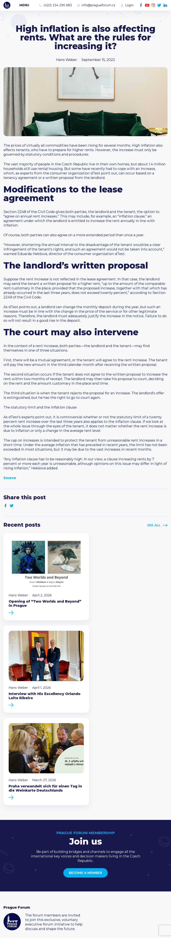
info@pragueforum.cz (98, 5)
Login (129, 5)
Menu (24, 5)
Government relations (22, 890)
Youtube (147, 5)
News (8, 868)
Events (9, 873)
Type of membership (77, 873)
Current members (74, 868)
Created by (85, 931)
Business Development (23, 884)
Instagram (153, 5)
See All (154, 525)
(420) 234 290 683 (58, 5)
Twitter (159, 5)
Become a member (85, 772)
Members (11, 879)
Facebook (141, 5)
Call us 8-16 (124, 868)
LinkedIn (165, 5)
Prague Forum (6, 5)
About (8, 896)
